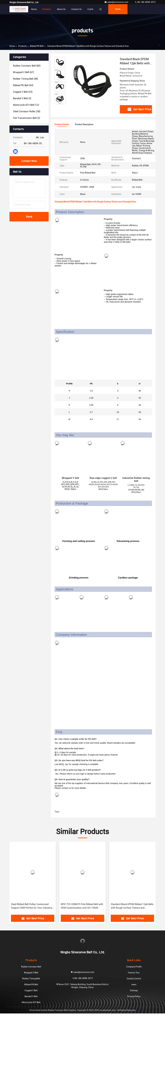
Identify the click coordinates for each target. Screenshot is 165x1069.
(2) (26, 118)
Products (47, 9)
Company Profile (134, 966)
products (22, 46)
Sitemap (134, 990)
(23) (22, 91)
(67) (23, 72)
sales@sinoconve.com (116, 2)
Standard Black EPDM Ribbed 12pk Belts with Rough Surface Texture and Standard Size (132, 906)
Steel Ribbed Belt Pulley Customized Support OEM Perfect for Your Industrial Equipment (32, 906)
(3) (22, 98)
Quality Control (134, 978)
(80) (26, 65)
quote (117, 9)
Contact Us (76, 9)
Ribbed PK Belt (37, 46)
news (133, 984)
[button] (60, 103)
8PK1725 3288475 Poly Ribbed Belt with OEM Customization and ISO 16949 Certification (82, 906)
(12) (26, 105)
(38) (26, 111)
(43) (23, 85)
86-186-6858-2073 (145, 2)
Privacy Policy (133, 996)
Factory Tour (134, 972)
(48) (25, 78)
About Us (61, 9)
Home (34, 9)
